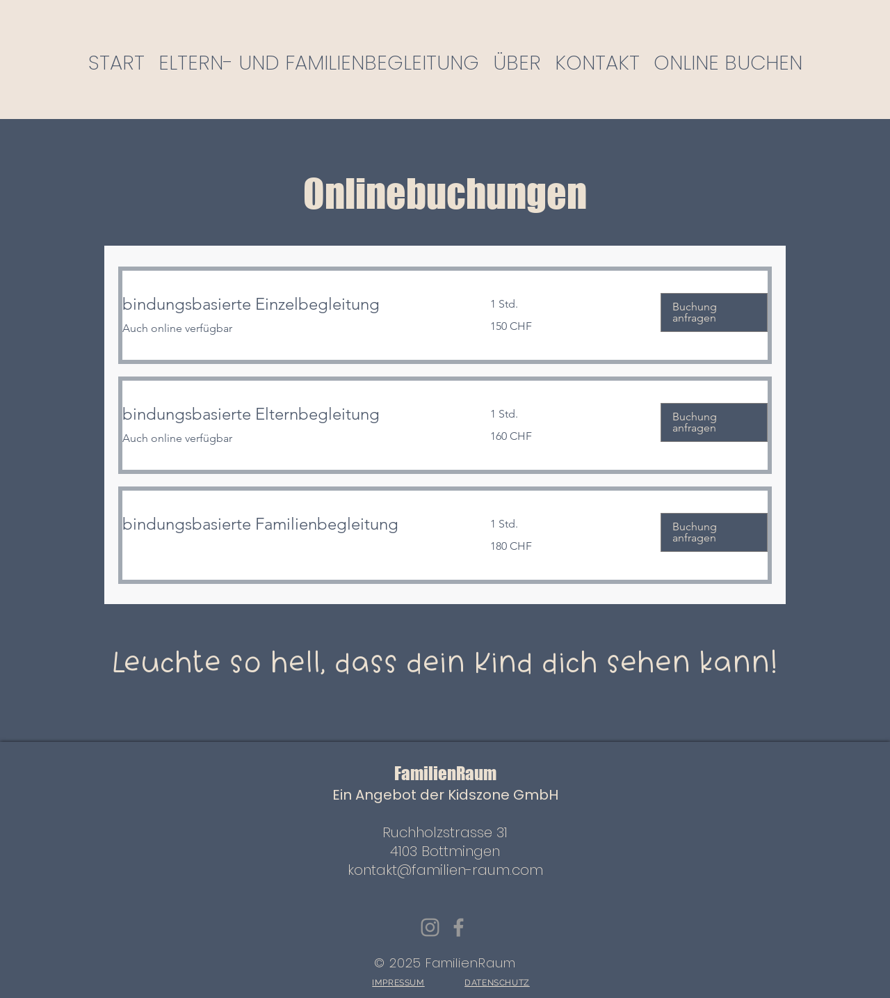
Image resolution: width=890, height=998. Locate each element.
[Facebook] (458, 927)
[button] (714, 312)
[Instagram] (430, 927)
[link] (289, 304)
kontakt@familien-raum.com (445, 870)
